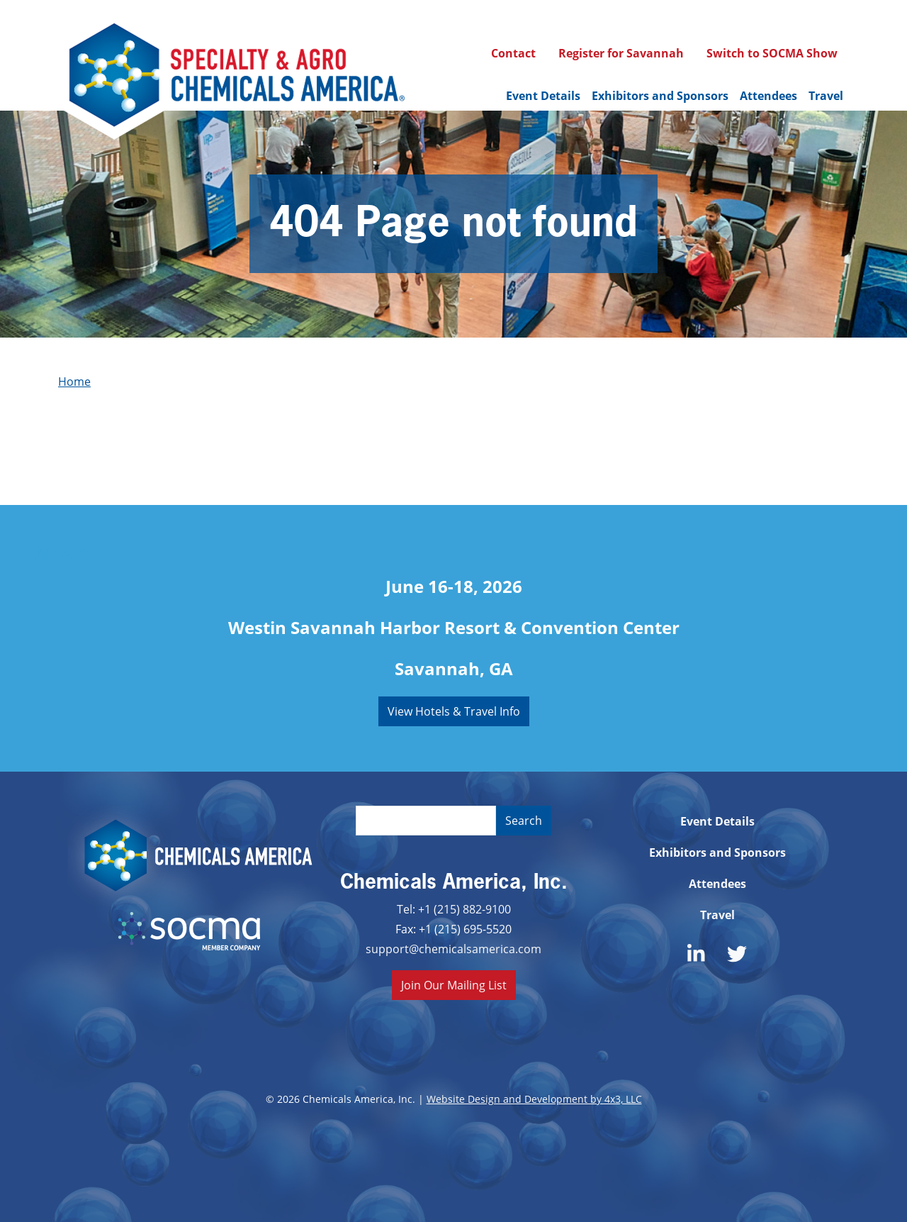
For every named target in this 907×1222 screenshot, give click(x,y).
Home (74, 381)
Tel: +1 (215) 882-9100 (454, 908)
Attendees (768, 96)
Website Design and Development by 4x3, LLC (534, 1099)
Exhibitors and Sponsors (660, 96)
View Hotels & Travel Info (454, 711)
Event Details (543, 96)
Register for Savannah (621, 53)
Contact (513, 53)
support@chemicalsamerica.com (453, 948)
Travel (826, 96)
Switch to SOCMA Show (772, 53)
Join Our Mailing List (454, 984)
